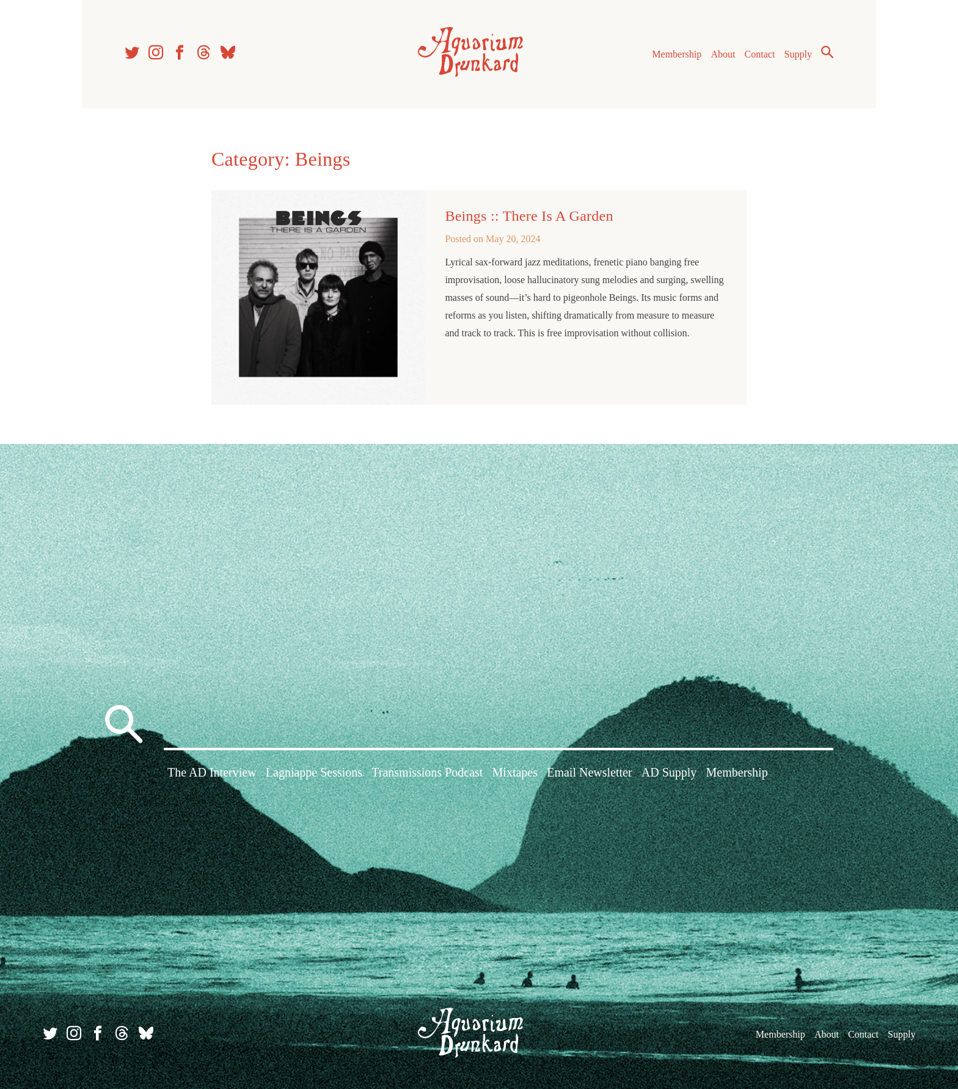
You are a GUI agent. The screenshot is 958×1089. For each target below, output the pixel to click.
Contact (760, 54)
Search (827, 52)
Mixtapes (515, 772)
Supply (798, 54)
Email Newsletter (589, 772)
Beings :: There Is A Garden (529, 216)
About (723, 54)
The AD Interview (212, 772)
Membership (676, 54)
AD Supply (669, 772)
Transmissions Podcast (427, 772)
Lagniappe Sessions (314, 772)
